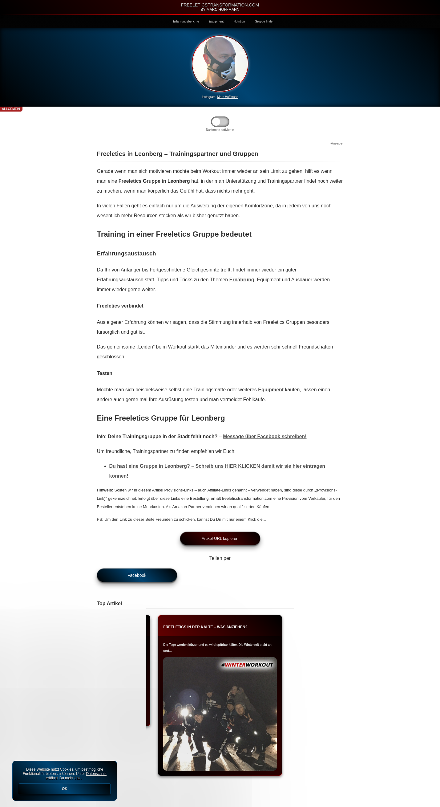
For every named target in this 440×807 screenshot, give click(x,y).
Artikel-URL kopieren (220, 538)
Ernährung (241, 279)
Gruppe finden (264, 21)
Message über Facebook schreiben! (264, 436)
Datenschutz (96, 774)
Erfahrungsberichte (186, 21)
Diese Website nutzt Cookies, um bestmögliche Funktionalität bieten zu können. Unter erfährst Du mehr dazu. (65, 780)
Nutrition (239, 21)
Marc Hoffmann (227, 97)
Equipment (216, 21)
